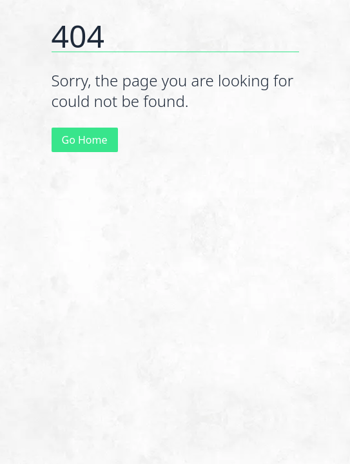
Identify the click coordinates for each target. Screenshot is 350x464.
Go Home (85, 140)
